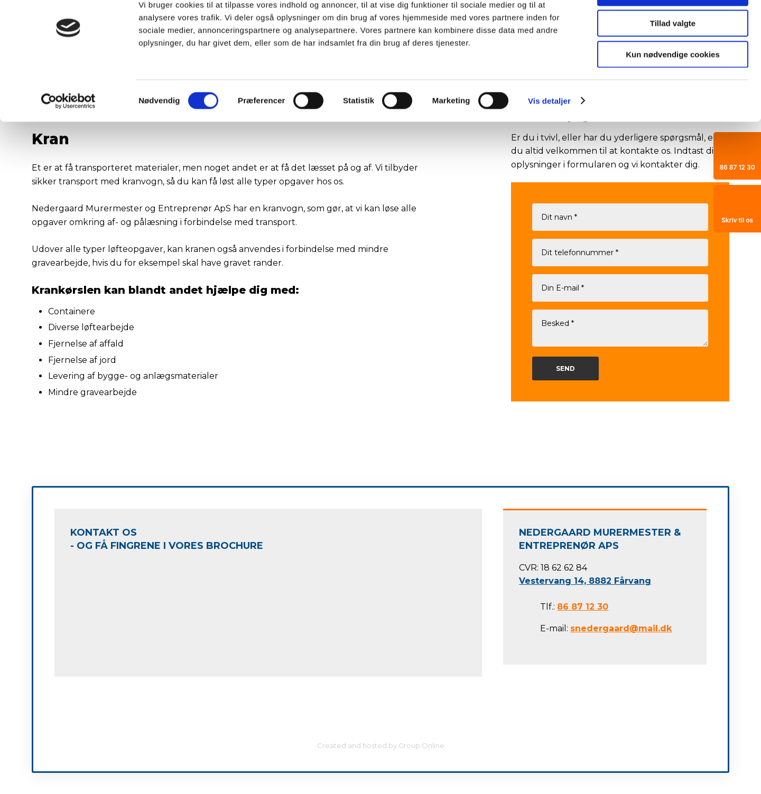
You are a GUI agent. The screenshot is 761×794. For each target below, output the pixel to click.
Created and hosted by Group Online (380, 745)
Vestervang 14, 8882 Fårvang (585, 581)
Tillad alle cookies (673, 26)
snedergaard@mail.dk (621, 628)
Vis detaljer (549, 134)
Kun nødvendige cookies (673, 87)
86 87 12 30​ (582, 607)
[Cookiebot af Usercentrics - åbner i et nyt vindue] (68, 135)
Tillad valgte (672, 57)
